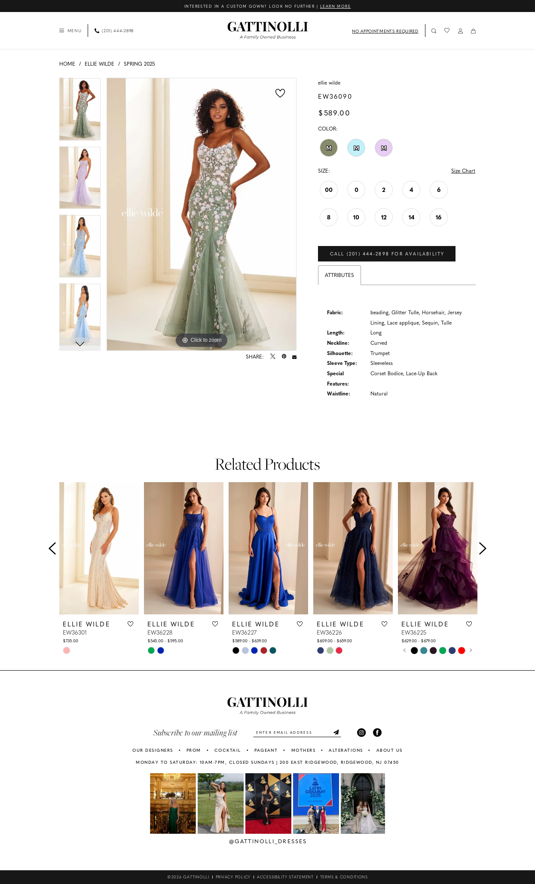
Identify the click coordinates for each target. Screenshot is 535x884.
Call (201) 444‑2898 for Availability (387, 254)
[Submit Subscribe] (336, 733)
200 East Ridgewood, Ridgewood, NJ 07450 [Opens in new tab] (339, 763)
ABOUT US (389, 750)
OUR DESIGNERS (152, 750)
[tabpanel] (80, 112)
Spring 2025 (139, 63)
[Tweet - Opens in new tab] (272, 357)
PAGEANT (266, 750)
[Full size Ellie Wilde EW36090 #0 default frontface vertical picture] (201, 214)
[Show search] (434, 30)
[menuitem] (70, 30)
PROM (193, 750)
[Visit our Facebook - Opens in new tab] (377, 733)
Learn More (335, 6)
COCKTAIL (227, 750)
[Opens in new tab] (173, 804)
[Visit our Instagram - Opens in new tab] (362, 733)
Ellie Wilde (99, 63)
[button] (70, 30)
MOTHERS (303, 750)
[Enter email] (297, 733)
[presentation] (99, 549)
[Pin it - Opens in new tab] (284, 357)
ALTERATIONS (346, 750)
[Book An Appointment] (384, 30)
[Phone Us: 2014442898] (114, 30)
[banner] (267, 30)
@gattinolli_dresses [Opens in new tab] (268, 841)
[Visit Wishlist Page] (447, 30)
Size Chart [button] (463, 170)
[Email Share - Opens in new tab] (294, 357)
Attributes (339, 275)
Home (67, 63)
